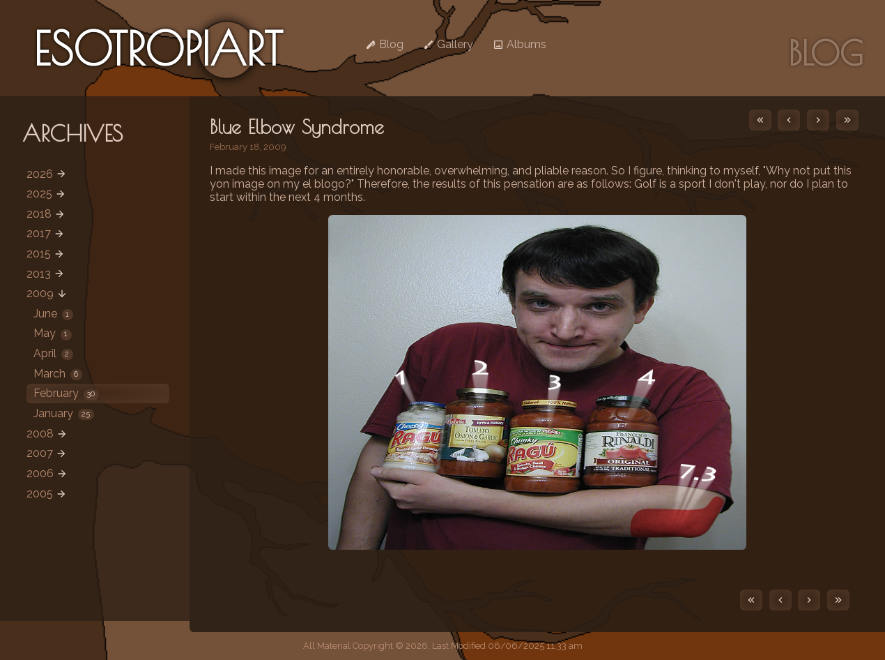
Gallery (448, 44)
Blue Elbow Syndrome (297, 127)
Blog (384, 44)
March (57, 373)
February (66, 393)
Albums (519, 44)
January (63, 413)
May (52, 333)
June (53, 313)
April (53, 353)
